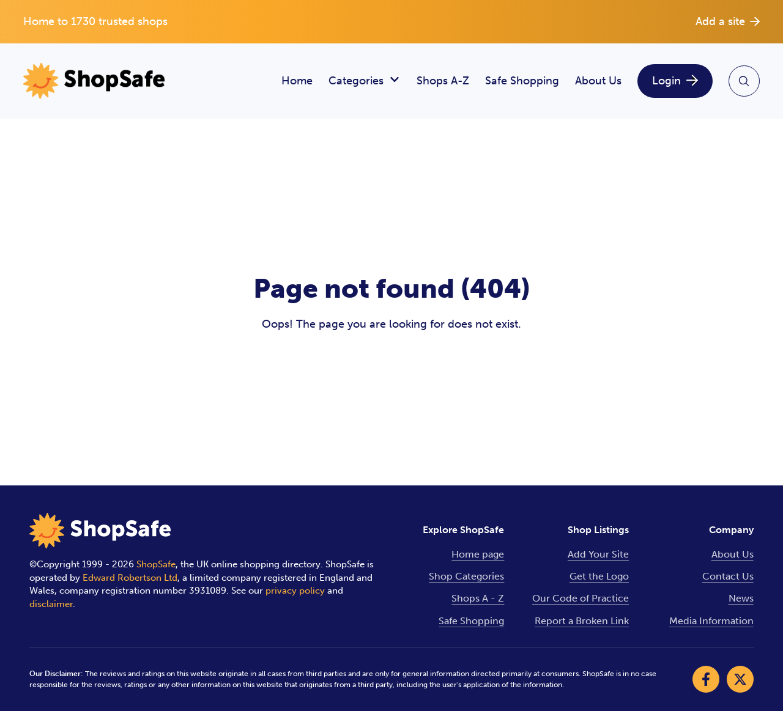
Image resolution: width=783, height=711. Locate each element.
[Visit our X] (740, 679)
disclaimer (51, 604)
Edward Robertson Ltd (130, 577)
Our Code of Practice (580, 598)
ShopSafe (156, 564)
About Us (598, 80)
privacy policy (295, 590)
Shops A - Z (477, 598)
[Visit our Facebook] (705, 679)
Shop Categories (466, 576)
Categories (364, 81)
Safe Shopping (522, 80)
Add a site (728, 21)
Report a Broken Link (582, 621)
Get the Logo (599, 576)
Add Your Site (598, 554)
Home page (477, 554)
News (741, 598)
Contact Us (728, 576)
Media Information (711, 621)
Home (297, 80)
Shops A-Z (443, 80)
